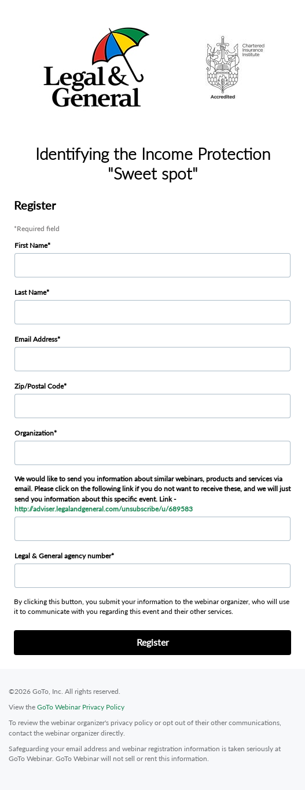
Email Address (35, 339)
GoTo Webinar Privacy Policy (80, 707)
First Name (30, 245)
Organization (34, 433)
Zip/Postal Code (39, 386)
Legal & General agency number (62, 555)
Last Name (30, 292)
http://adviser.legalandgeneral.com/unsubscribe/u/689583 (103, 508)
